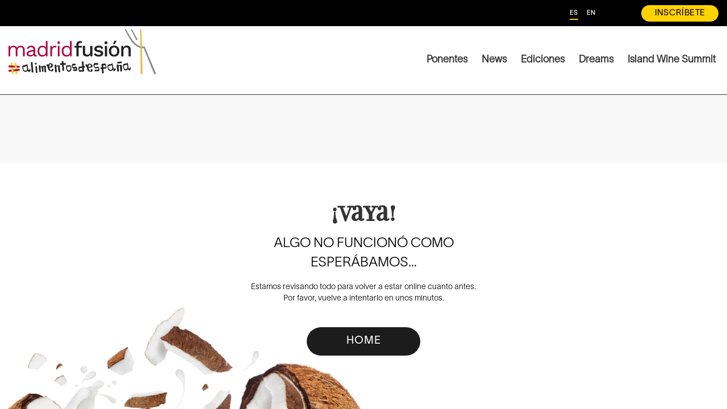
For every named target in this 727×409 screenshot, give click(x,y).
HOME (363, 341)
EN (591, 13)
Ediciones (543, 60)
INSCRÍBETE (680, 13)
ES (574, 13)
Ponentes (447, 60)
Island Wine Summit (672, 60)
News (494, 60)
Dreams (596, 60)
